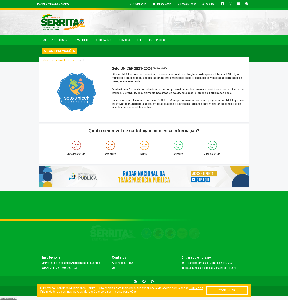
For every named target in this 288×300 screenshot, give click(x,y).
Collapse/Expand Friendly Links (8, 298)
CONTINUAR (227, 290)
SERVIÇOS (125, 40)
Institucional (58, 60)
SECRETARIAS (104, 40)
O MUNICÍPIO (83, 40)
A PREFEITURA (60, 40)
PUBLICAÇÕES (158, 40)
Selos (71, 60)
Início (45, 60)
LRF (140, 40)
